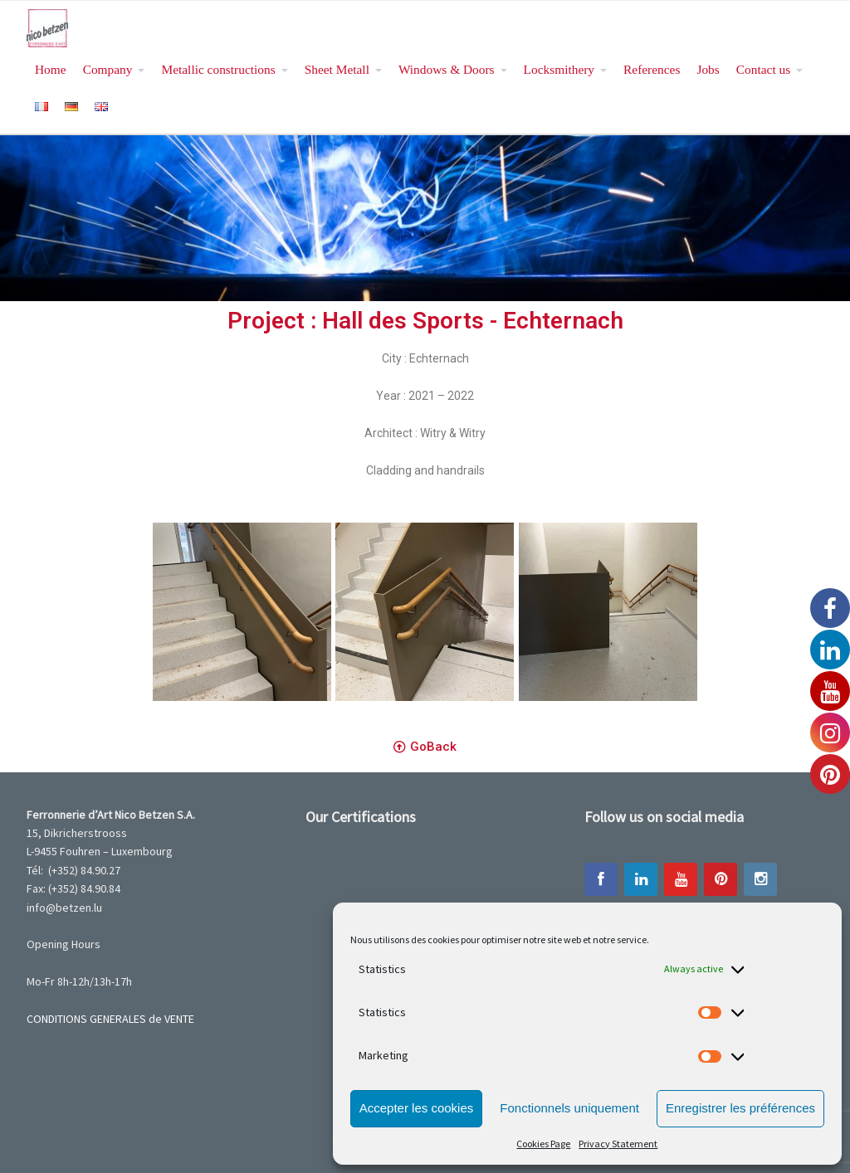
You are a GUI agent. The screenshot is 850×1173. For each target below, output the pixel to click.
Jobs (707, 69)
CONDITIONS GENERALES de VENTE (110, 1018)
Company (108, 69)
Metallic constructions (218, 69)
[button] (425, 747)
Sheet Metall (337, 69)
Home (50, 69)
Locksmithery (559, 69)
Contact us (763, 69)
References (651, 69)
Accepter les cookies (416, 1108)
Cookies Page (543, 1143)
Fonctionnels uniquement (569, 1108)
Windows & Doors (446, 69)
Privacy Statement (618, 1143)
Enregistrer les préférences (740, 1108)
